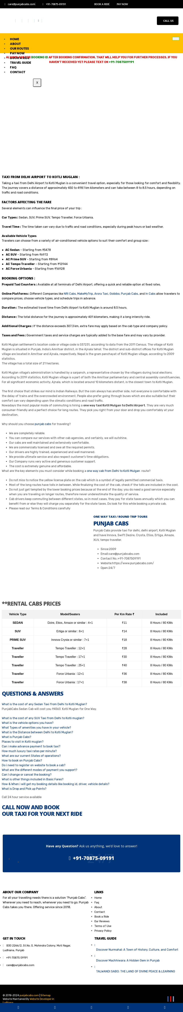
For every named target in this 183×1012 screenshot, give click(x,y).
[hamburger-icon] (175, 39)
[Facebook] (13, 20)
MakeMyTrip (85, 293)
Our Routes (19, 48)
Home (14, 39)
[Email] (173, 999)
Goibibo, (115, 293)
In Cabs (150, 293)
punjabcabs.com (29, 995)
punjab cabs (43, 424)
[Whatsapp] (38, 20)
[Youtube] (32, 20)
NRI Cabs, (70, 293)
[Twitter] (19, 20)
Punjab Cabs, (130, 293)
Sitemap (45, 995)
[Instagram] (25, 20)
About (15, 44)
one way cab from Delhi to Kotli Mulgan (114, 471)
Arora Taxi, (101, 293)
